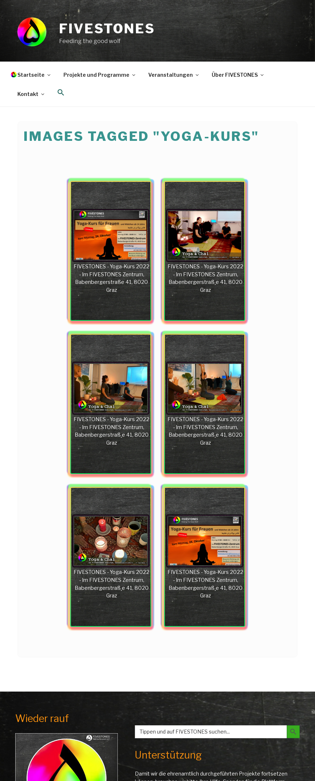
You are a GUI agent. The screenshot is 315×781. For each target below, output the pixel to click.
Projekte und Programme (99, 75)
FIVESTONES (107, 29)
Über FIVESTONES (238, 75)
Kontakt (31, 94)
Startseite (34, 75)
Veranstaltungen (174, 75)
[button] (61, 93)
